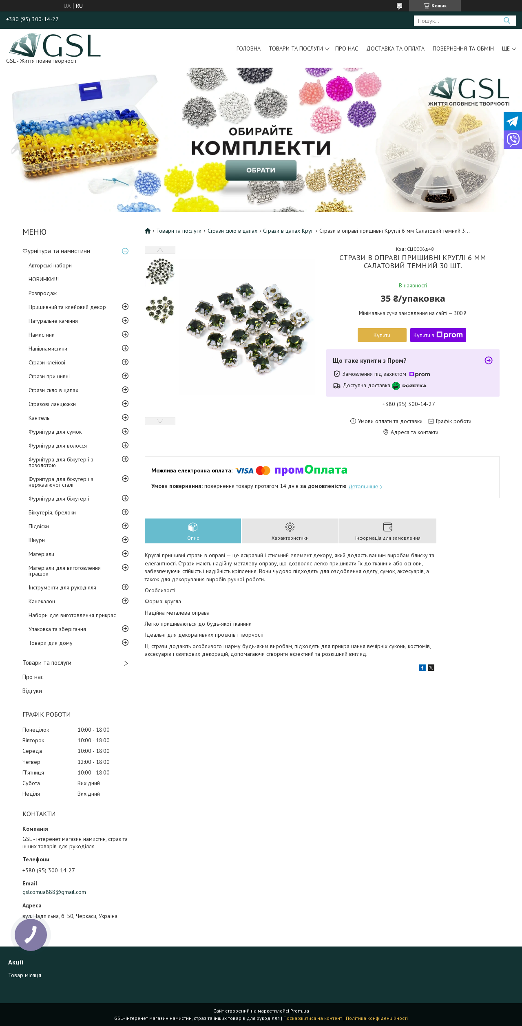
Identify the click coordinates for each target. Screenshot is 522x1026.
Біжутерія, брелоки (52, 512)
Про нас (346, 48)
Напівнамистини (48, 348)
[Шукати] (507, 20)
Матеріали (41, 554)
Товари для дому (51, 642)
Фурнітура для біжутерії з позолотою (61, 462)
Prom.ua (299, 1011)
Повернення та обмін (463, 48)
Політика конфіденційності (377, 1018)
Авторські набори (50, 265)
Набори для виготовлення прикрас (72, 615)
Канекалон (42, 601)
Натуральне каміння (53, 320)
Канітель (39, 417)
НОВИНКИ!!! (44, 279)
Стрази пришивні (49, 376)
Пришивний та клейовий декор (67, 307)
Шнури (37, 540)
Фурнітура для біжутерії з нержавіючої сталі (61, 481)
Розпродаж (43, 293)
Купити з (438, 335)
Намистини (42, 334)
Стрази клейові (47, 362)
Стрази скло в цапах (53, 390)
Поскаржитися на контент (312, 1018)
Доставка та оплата (395, 48)
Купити (382, 335)
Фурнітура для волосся (58, 445)
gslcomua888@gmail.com (54, 892)
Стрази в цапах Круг (288, 231)
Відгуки (32, 691)
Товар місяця (24, 975)
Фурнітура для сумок (55, 431)
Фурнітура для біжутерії (59, 498)
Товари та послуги (296, 48)
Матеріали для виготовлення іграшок (65, 570)
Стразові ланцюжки (52, 404)
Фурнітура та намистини (56, 251)
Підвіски (39, 526)
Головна (249, 48)
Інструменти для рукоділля (62, 587)
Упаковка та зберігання (57, 629)
